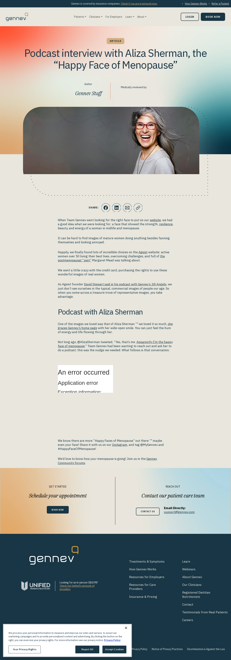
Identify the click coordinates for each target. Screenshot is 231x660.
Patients (79, 16)
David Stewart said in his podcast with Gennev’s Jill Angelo (125, 284)
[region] (67, 640)
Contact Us (147, 511)
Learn (128, 16)
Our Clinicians (192, 585)
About (140, 16)
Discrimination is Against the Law (206, 649)
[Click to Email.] (127, 207)
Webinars (188, 569)
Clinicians (94, 16)
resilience (166, 224)
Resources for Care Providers (142, 587)
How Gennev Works (196, 3)
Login (190, 16)
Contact (187, 604)
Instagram (119, 445)
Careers (187, 620)
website (155, 220)
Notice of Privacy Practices (167, 649)
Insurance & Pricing (143, 597)
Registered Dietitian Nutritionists (196, 594)
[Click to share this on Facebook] (105, 207)
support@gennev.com (181, 512)
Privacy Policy (139, 649)
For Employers (113, 16)
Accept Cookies (114, 649)
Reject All (87, 649)
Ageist (143, 252)
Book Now (213, 16)
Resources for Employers (146, 577)
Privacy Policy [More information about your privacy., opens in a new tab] (112, 640)
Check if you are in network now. (139, 3)
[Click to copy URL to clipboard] (138, 207)
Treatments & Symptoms (146, 561)
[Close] (126, 628)
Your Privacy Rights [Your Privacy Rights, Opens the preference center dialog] (24, 649)
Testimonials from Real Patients (205, 612)
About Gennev (192, 577)
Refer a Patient (220, 3)
